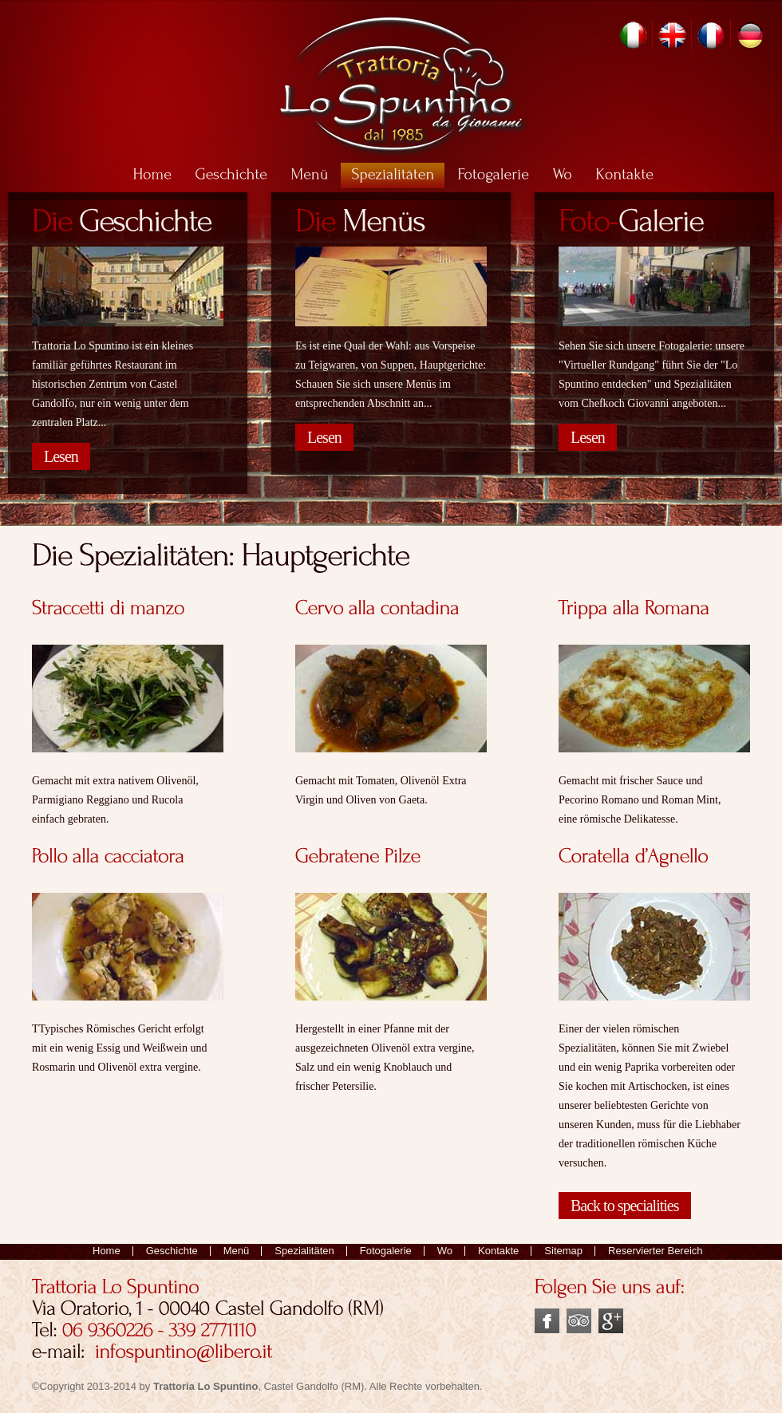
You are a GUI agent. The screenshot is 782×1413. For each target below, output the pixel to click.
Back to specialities (625, 1205)
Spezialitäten (304, 1251)
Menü (236, 1251)
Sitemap (563, 1251)
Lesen (61, 456)
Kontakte (498, 1251)
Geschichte (172, 1251)
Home (106, 1251)
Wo (444, 1251)
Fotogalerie (386, 1251)
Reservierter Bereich (655, 1251)
